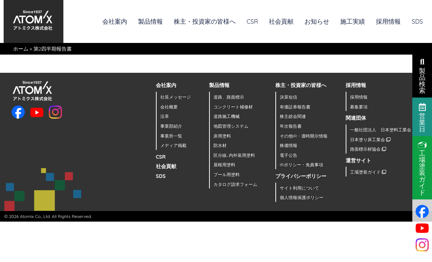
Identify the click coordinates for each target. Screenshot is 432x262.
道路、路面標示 (228, 97)
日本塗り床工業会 (370, 139)
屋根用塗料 (224, 164)
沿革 (164, 116)
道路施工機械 (226, 116)
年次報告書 (291, 126)
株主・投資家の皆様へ (205, 21)
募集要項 (359, 107)
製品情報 (150, 21)
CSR (252, 21)
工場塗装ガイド (368, 172)
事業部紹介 (171, 126)
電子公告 (288, 155)
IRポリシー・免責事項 (301, 164)
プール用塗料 (226, 174)
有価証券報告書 (295, 107)
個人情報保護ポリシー (301, 197)
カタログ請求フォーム (235, 184)
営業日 (422, 117)
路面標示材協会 (368, 149)
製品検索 (422, 75)
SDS (417, 21)
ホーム (20, 48)
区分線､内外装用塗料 (234, 155)
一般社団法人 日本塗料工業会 (383, 129)
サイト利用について (299, 188)
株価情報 (288, 145)
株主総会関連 (293, 116)
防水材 (220, 145)
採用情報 (388, 21)
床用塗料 (222, 136)
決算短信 (288, 97)
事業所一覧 (171, 136)
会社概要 (169, 107)
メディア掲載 (173, 145)
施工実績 (352, 21)
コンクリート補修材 (233, 107)
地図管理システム (230, 126)
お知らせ (317, 21)
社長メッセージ (175, 97)
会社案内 (114, 21)
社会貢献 (281, 21)
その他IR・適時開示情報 (303, 136)
